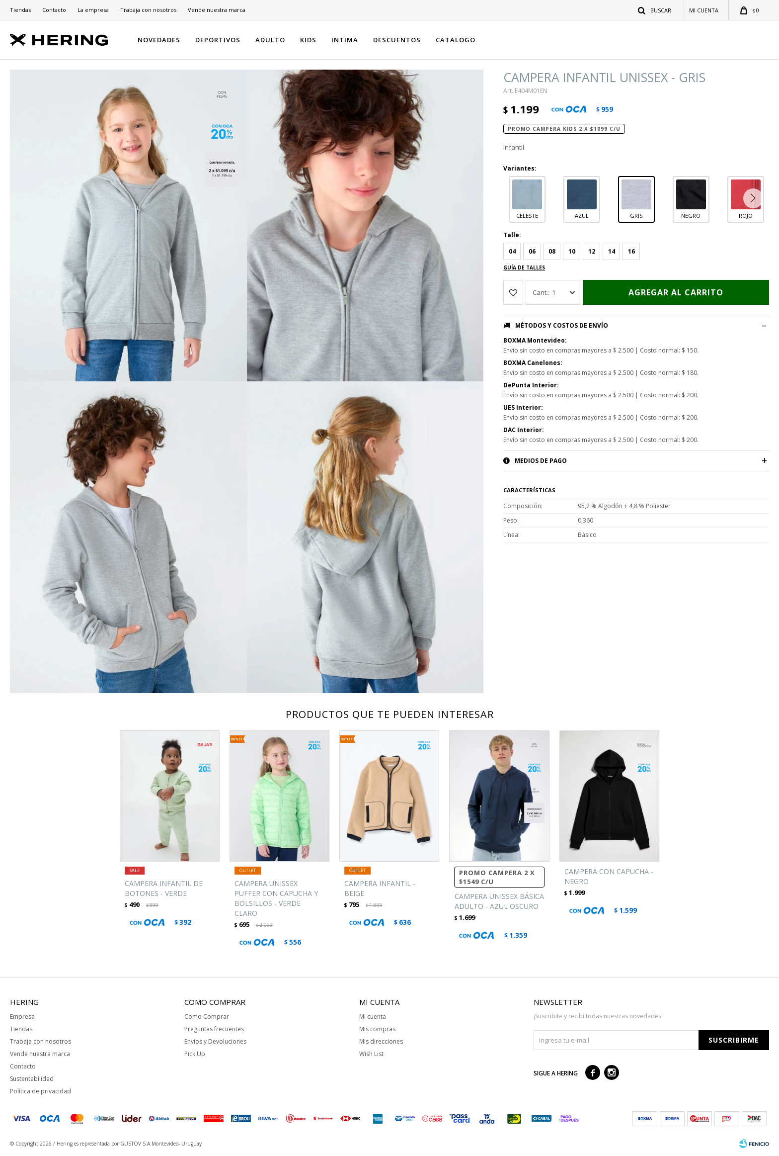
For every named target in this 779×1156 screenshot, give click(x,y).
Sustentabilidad (32, 1078)
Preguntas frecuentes (214, 1029)
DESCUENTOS (397, 39)
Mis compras (377, 1029)
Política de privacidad (40, 1091)
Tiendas (20, 9)
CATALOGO (455, 39)
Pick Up (194, 1054)
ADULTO (270, 39)
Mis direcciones (381, 1041)
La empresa (93, 9)
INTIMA (344, 39)
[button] (755, 198)
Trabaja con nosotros (148, 9)
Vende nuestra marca (216, 9)
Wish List (371, 1054)
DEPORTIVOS (217, 39)
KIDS (308, 39)
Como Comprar (206, 1016)
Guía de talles (524, 267)
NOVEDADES (159, 39)
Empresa (22, 1016)
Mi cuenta (372, 1016)
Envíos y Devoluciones (215, 1041)
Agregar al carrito (675, 292)
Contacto (54, 9)
